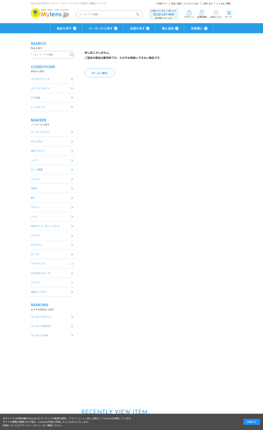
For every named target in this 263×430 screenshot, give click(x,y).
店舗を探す (137, 28)
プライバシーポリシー (31, 425)
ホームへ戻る (100, 73)
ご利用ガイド (161, 3)
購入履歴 (168, 28)
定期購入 (197, 28)
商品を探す (64, 28)
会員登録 (202, 14)
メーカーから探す (101, 28)
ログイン (189, 14)
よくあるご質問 (223, 3)
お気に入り (216, 14)
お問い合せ (208, 3)
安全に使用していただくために (185, 3)
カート (228, 14)
